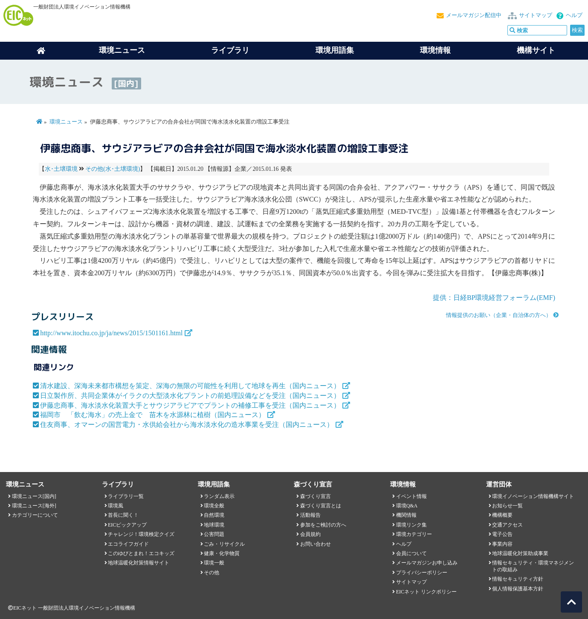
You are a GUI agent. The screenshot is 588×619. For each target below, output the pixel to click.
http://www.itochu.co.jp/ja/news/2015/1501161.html (111, 333)
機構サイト (536, 50)
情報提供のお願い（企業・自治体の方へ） (498, 315)
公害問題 (214, 534)
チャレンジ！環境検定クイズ (141, 534)
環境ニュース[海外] (34, 506)
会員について (411, 553)
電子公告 (502, 534)
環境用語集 (335, 50)
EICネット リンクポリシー (426, 592)
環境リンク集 (411, 525)
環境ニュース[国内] (34, 496)
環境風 (115, 506)
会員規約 (310, 534)
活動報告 (310, 515)
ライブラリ (230, 50)
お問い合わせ (315, 544)
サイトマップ (535, 15)
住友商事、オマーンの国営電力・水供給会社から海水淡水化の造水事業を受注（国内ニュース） (186, 424)
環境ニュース (66, 122)
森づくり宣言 (315, 496)
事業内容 (502, 544)
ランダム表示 (219, 496)
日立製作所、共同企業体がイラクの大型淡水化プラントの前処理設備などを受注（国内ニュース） (190, 395)
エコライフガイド (128, 544)
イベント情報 (411, 496)
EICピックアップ (127, 525)
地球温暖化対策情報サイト (138, 563)
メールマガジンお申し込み (427, 563)
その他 (211, 573)
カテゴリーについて (35, 515)
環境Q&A (406, 506)
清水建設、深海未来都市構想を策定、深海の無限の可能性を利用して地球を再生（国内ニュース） (190, 385)
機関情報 (406, 515)
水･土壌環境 (61, 169)
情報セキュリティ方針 (517, 579)
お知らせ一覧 (507, 506)
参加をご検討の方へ (323, 525)
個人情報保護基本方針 (517, 589)
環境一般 (214, 563)
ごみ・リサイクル (224, 544)
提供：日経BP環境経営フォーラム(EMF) (494, 297)
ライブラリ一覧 (126, 496)
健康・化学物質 (222, 553)
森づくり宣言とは (320, 506)
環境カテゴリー (414, 534)
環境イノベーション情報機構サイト (533, 496)
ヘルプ (574, 15)
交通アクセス (507, 525)
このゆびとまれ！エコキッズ (141, 553)
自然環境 (214, 515)
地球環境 (214, 525)
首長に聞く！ (123, 515)
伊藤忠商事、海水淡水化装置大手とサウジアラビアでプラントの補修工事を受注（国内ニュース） (190, 405)
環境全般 (214, 506)
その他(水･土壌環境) (112, 169)
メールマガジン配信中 (473, 15)
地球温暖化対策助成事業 (520, 553)
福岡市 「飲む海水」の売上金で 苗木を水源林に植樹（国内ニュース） (152, 414)
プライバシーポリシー (421, 573)
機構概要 (502, 515)
